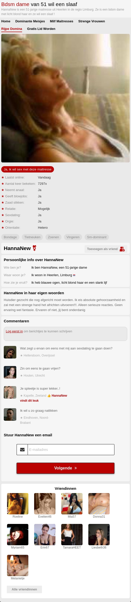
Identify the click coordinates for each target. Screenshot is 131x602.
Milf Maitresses (61, 21)
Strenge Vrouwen (91, 21)
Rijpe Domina (11, 29)
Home (5, 21)
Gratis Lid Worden (41, 29)
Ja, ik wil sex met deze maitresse (27, 169)
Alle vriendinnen (24, 589)
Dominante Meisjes (30, 21)
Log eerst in (14, 331)
